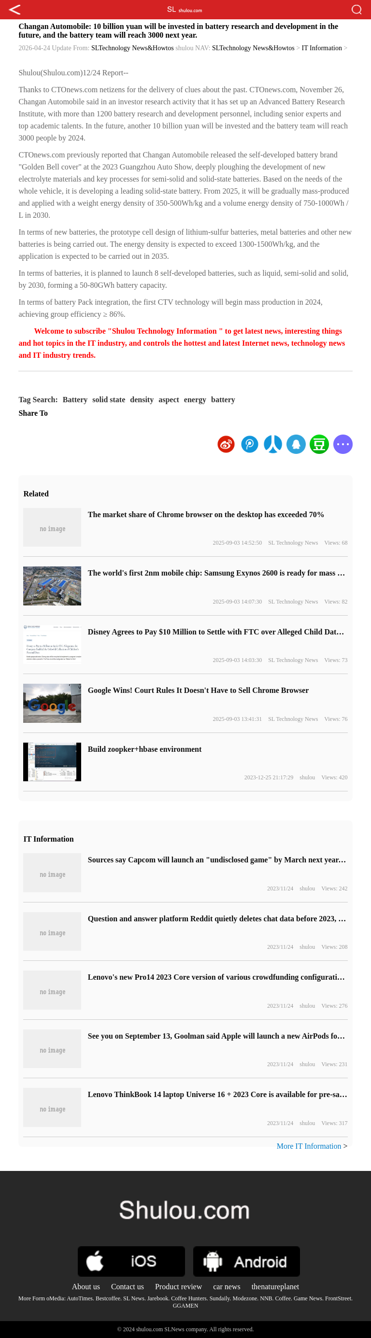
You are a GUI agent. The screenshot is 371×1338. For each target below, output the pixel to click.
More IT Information (309, 1146)
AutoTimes (80, 1298)
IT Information (322, 48)
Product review (178, 1286)
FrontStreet (338, 1298)
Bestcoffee (108, 1298)
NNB (266, 1298)
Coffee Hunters (188, 1298)
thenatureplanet (276, 1286)
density (142, 399)
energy (195, 399)
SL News (133, 1298)
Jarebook (157, 1298)
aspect (168, 399)
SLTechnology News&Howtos (132, 48)
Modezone (245, 1298)
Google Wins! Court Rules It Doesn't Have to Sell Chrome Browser (198, 690)
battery (223, 399)
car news (226, 1286)
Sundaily (220, 1298)
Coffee (283, 1298)
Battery (75, 399)
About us (86, 1286)
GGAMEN (186, 1305)
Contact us (127, 1286)
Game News (308, 1298)
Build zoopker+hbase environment (145, 749)
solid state (108, 399)
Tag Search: (37, 399)
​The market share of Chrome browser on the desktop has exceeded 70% (206, 514)
